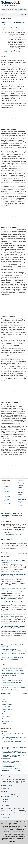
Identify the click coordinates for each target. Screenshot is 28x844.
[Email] (19, 51)
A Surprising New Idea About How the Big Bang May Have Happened (13, 756)
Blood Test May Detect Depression (11, 678)
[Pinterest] (14, 51)
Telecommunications (7, 714)
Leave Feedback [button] (7, 814)
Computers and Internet (8, 721)
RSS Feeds (6, 788)
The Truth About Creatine (9, 675)
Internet (4, 723)
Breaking (3, 664)
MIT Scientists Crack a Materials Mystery (13, 670)
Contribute (17, 821)
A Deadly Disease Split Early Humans (12, 685)
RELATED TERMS (20, 477)
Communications (6, 718)
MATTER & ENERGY (5, 706)
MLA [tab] (12, 540)
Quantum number (20, 486)
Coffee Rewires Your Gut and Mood (11, 682)
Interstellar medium (21, 493)
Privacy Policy (5, 824)
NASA (4, 699)
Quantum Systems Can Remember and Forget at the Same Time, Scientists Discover (14, 752)
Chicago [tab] (23, 540)
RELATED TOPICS (6, 477)
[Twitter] (12, 51)
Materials (3, 513)
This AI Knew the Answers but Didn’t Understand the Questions (11, 762)
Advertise (23, 821)
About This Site (4, 821)
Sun (5, 483)
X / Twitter (6, 802)
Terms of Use (23, 824)
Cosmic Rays (7, 494)
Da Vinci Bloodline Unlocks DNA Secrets (13, 673)
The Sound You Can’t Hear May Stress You (13, 687)
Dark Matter (7, 491)
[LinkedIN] (17, 51)
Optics (4, 711)
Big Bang (20, 505)
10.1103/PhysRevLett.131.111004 (12, 534)
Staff (11, 821)
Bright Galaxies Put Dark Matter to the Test (13, 614)
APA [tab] (17, 540)
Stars (5, 489)
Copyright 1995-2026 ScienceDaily (11, 826)
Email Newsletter (7, 785)
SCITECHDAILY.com (11, 641)
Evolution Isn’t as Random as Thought (12, 680)
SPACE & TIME (4, 696)
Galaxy (20, 496)
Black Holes (7, 486)
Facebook (6, 799)
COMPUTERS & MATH (6, 716)
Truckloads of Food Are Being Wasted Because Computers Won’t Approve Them (13, 769)
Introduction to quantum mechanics (22, 501)
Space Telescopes (7, 704)
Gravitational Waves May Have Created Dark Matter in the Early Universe (14, 738)
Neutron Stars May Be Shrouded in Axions (13, 602)
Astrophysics (7, 503)
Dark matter (21, 480)
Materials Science (7, 709)
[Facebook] (9, 51)
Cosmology (7, 496)
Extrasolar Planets (6, 500)
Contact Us (6, 817)
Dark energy (21, 483)
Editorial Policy (14, 824)
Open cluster (21, 489)
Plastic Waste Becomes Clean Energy (12, 668)
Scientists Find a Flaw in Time (10, 689)
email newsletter (20, 9)
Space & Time (6, 480)
